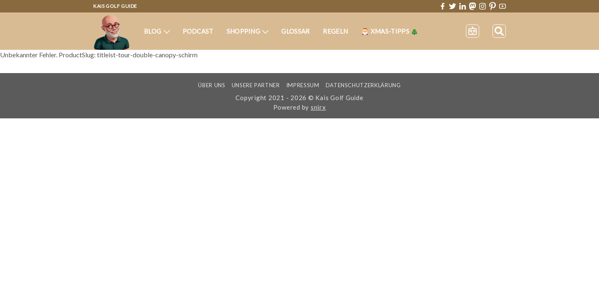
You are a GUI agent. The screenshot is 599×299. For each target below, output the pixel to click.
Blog (157, 31)
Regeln (335, 31)
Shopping (248, 31)
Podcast (198, 31)
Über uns (211, 85)
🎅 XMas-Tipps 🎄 (389, 31)
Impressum (302, 85)
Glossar (295, 31)
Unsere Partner (256, 85)
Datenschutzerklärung (363, 85)
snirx (318, 107)
